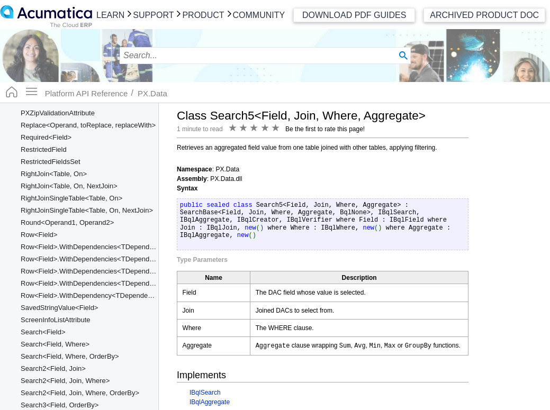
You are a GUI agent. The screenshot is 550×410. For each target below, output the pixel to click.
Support (153, 15)
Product (203, 15)
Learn (110, 15)
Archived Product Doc (484, 15)
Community (259, 15)
